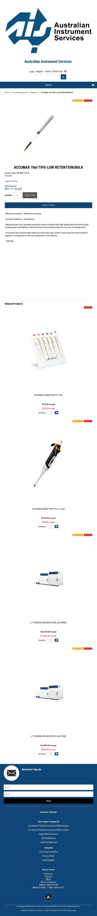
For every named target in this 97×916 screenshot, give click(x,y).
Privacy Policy (48, 856)
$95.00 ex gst (10, 186)
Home (7, 93)
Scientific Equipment (19, 93)
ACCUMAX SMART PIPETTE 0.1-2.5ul (48, 509)
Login (31, 72)
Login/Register (48, 860)
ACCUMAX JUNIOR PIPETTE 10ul (48, 395)
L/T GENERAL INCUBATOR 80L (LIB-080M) (48, 622)
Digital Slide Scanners (48, 834)
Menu (48, 84)
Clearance (34, 93)
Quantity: (8, 195)
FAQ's (48, 879)
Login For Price (11, 181)
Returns (48, 876)
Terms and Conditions (48, 852)
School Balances (48, 838)
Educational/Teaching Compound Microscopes (48, 826)
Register (39, 72)
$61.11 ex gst (13, 188)
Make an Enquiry (49, 205)
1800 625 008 (52, 885)
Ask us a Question (48, 882)
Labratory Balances (48, 842)
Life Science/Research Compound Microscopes (48, 830)
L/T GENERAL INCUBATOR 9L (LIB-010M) (48, 736)
